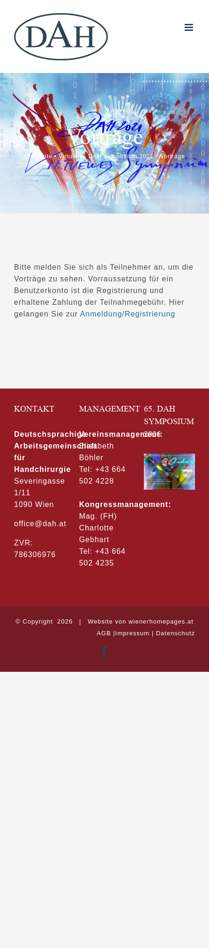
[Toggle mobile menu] (190, 27)
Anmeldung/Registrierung (128, 314)
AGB (104, 633)
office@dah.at (40, 524)
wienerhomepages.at (161, 621)
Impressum (132, 633)
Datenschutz (175, 633)
